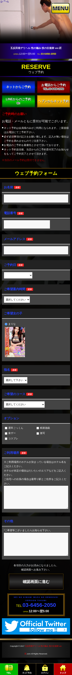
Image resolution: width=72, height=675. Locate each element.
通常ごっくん (14, 427)
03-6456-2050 (48, 53)
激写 (40, 433)
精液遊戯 (43, 427)
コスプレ (11, 438)
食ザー (10, 433)
